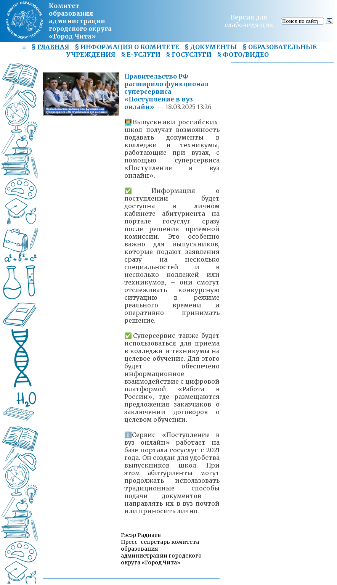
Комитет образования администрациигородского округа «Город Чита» (80, 21)
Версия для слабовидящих (249, 21)
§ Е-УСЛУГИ (140, 54)
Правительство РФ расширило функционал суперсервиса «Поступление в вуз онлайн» (166, 91)
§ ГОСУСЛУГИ (189, 54)
